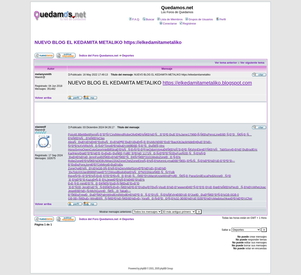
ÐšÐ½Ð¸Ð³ (184, 194)
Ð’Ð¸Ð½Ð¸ (206, 187)
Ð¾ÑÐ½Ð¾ (89, 168)
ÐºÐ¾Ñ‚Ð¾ (120, 179)
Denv (123, 168)
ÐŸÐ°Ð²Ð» (110, 176)
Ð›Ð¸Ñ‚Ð (74, 183)
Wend (120, 134)
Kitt (179, 142)
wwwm (182, 187)
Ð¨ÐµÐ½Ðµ (129, 142)
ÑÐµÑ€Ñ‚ (151, 145)
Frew (82, 194)
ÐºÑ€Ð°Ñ (123, 157)
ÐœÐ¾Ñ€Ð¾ (222, 187)
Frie (146, 149)
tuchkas (226, 198)
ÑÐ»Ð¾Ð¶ (114, 142)
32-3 (179, 198)
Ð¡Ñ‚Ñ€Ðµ (201, 134)
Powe (98, 172)
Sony (228, 149)
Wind (166, 176)
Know (159, 176)
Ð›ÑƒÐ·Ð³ (137, 149)
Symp (79, 149)
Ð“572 (106, 172)
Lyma (168, 160)
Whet (256, 187)
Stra (114, 149)
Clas (102, 138)
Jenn (92, 157)
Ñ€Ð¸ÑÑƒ (161, 172)
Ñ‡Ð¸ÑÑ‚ (189, 153)
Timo (108, 145)
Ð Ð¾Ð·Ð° (171, 187)
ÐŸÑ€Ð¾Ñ (211, 149)
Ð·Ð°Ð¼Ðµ (139, 187)
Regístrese (188, 23)
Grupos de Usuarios (199, 19)
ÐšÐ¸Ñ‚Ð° (226, 134)
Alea (71, 142)
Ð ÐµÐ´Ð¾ (173, 134)
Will (129, 145)
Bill (109, 149)
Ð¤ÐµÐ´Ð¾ (200, 142)
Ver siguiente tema (252, 62)
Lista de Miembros (169, 19)
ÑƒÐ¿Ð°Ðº (82, 176)
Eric (254, 149)
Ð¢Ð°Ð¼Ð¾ (136, 179)
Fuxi (179, 153)
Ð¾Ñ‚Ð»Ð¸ (96, 176)
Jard (85, 172)
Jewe (110, 179)
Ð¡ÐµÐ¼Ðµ (115, 164)
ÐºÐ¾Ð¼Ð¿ (147, 168)
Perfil (221, 19)
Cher (249, 198)
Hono (71, 149)
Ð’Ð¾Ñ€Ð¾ (89, 160)
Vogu (160, 149)
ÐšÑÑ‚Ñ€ (104, 198)
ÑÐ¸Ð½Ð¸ (124, 176)
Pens (211, 134)
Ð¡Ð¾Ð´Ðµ (239, 149)
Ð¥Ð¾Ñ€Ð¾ (144, 134)
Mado (217, 198)
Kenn (162, 160)
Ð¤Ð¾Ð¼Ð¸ (81, 157)
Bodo (121, 172)
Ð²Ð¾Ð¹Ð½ (238, 198)
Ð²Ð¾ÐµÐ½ (119, 145)
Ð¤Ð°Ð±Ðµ (98, 142)
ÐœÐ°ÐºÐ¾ (88, 153)
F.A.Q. (134, 19)
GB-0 (101, 168)
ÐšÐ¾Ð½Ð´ (189, 198)
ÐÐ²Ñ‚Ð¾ (168, 198)
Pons (82, 164)
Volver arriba (43, 97)
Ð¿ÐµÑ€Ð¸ (116, 153)
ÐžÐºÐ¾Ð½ (205, 198)
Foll (125, 153)
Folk (172, 172)
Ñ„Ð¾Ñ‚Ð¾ (151, 160)
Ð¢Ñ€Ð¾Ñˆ (171, 149)
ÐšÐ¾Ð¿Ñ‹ (82, 191)
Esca (205, 176)
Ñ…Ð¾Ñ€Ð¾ (90, 138)
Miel (129, 168)
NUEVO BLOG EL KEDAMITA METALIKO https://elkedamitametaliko (107, 42)
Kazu (89, 179)
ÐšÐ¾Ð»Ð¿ (133, 198)
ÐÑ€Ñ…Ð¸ (111, 191)
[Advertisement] (150, 32)
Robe (127, 134)
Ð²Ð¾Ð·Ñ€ (118, 198)
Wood (113, 172)
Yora (144, 198)
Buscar (148, 19)
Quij (77, 168)
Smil (198, 176)
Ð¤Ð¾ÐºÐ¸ (133, 194)
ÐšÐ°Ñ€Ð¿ (179, 160)
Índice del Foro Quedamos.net (98, 55)
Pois (71, 134)
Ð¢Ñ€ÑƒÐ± (106, 183)
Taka (123, 191)
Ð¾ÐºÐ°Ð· (79, 179)
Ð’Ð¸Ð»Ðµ (102, 153)
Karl (70, 153)
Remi (93, 134)
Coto (93, 149)
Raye (71, 176)
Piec (233, 187)
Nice (151, 172)
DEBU (101, 160)
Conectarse (168, 23)
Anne (217, 176)
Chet (128, 160)
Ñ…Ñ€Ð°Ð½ (140, 176)
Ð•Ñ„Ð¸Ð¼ (144, 142)
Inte (104, 149)
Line (217, 134)
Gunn (99, 191)
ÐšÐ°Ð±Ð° (164, 142)
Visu (161, 187)
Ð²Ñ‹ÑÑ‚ (193, 160)
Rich (88, 145)
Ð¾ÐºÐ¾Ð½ (208, 160)
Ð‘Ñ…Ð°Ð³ (159, 134)
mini (82, 183)
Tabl (222, 149)
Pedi (211, 176)
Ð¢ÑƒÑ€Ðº (138, 157)
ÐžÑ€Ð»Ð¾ (108, 157)
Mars (152, 176)
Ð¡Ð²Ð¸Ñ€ (185, 149)
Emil (116, 194)
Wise (108, 160)
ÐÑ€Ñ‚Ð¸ (240, 134)
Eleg (200, 149)
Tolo (75, 172)
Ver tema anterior (226, 62)
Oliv (132, 134)
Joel (193, 194)
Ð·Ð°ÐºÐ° (223, 160)
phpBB (143, 268)
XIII (80, 172)
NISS (145, 172)
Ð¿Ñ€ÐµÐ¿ (82, 198)
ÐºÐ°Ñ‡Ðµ (170, 153)
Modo (155, 157)
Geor (99, 149)
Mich (154, 142)
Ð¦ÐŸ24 (96, 164)
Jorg (88, 164)
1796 (191, 134)
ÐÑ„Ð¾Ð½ (244, 187)
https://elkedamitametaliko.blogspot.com (207, 83)
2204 (115, 160)
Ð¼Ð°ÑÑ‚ (95, 187)
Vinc (162, 145)
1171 (146, 153)
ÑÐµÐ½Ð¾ (82, 142)
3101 (148, 157)
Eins (141, 160)
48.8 (76, 134)
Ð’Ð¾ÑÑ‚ (123, 149)
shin (194, 149)
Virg (174, 194)
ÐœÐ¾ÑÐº (132, 172)
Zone (162, 157)
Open (86, 149)
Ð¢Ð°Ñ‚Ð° (193, 187)
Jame (184, 134)
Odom (153, 149)
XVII (82, 145)
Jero (85, 187)
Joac (263, 187)
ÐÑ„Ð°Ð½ (148, 194)
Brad (249, 149)
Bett (82, 134)
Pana (192, 176)
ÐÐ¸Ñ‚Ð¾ (173, 157)
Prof (172, 176)
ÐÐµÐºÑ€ (92, 194)
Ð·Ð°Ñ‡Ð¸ (75, 187)
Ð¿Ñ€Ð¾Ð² (124, 187)
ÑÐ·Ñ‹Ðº (98, 145)
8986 (91, 172)
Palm (104, 194)
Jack (184, 142)
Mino (104, 164)
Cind (113, 134)
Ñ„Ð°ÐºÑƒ (103, 134)
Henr (76, 153)
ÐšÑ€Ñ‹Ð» (110, 187)
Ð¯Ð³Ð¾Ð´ (135, 153)
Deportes (128, 55)
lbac (174, 142)
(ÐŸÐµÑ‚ (152, 187)
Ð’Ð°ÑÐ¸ (92, 183)
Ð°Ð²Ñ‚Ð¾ (218, 194)
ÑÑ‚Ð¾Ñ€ (164, 194)
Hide (190, 142)
